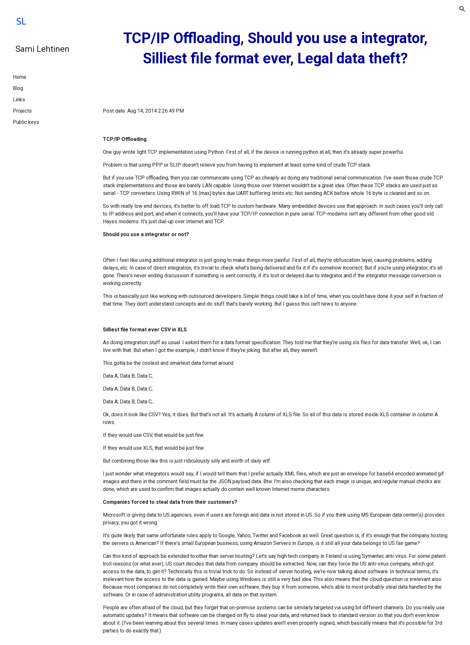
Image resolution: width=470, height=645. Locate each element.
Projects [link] (22, 111)
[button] (462, 9)
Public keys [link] (26, 122)
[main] (275, 48)
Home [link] (19, 77)
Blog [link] (18, 88)
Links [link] (19, 100)
